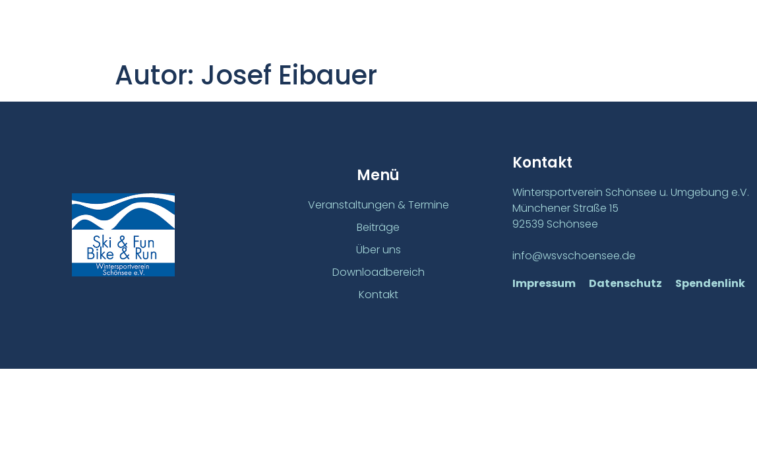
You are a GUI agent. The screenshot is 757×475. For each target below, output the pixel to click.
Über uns (378, 249)
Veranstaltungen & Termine (378, 205)
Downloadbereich (378, 272)
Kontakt (378, 294)
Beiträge (378, 228)
